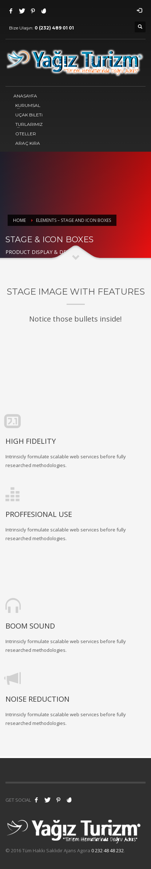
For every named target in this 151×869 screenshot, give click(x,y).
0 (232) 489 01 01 (54, 28)
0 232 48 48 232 (107, 850)
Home (19, 220)
